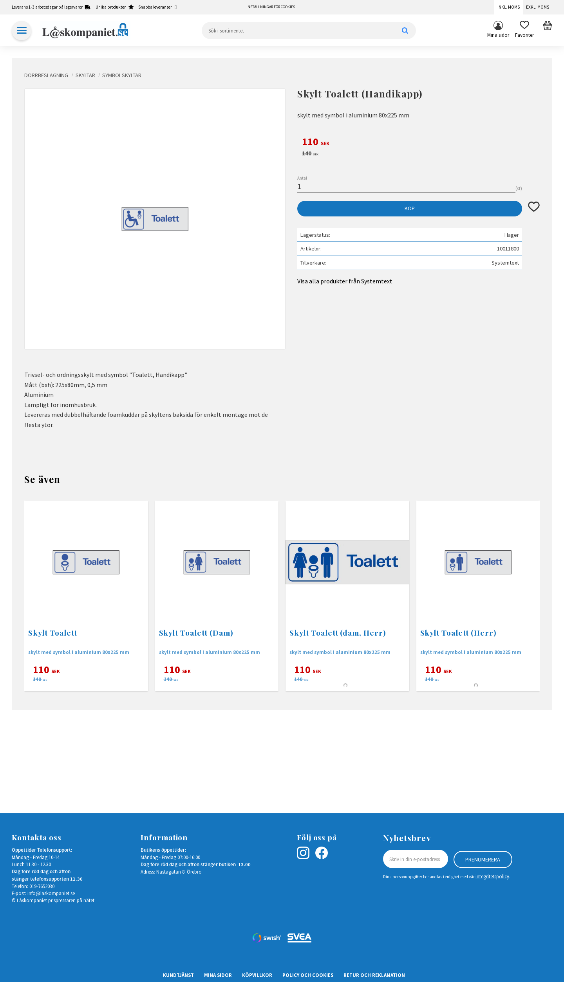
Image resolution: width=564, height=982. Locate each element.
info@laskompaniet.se (51, 893)
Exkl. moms (537, 7)
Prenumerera (482, 859)
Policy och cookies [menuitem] (307, 975)
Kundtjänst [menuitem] (178, 975)
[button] (524, 30)
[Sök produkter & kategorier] (309, 30)
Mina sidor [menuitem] (498, 35)
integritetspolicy (492, 876)
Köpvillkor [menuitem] (257, 975)
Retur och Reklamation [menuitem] (374, 975)
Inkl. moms (508, 7)
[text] (418, 143)
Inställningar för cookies (270, 7)
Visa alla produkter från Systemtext (344, 281)
